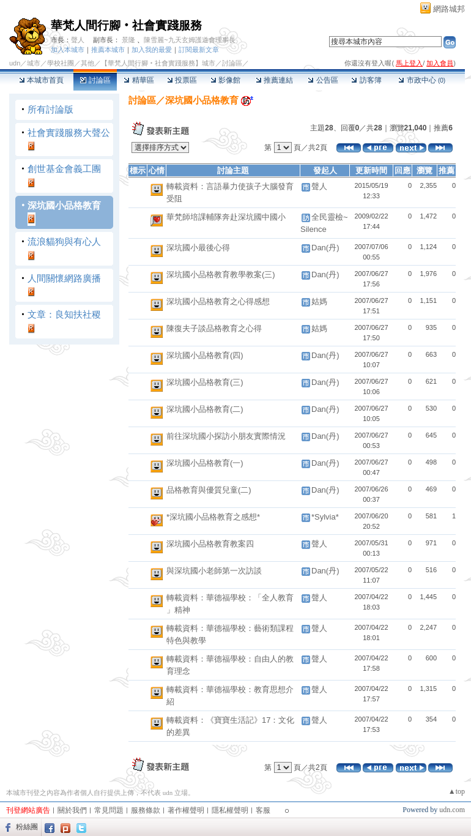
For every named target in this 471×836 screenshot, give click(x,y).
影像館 (225, 80)
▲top (456, 791)
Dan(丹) (325, 247)
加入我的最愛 (152, 49)
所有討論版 (50, 109)
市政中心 (421, 80)
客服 (263, 810)
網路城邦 (449, 8)
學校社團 (60, 63)
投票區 (182, 80)
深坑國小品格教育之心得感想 (218, 301)
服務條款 (145, 810)
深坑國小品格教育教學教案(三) (220, 274)
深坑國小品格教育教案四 (210, 543)
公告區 (323, 80)
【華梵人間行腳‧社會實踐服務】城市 (158, 63)
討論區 (95, 80)
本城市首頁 (41, 80)
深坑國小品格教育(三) (204, 382)
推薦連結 (274, 80)
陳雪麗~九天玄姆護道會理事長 (189, 39)
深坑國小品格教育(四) (204, 355)
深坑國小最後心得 (198, 247)
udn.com (452, 809)
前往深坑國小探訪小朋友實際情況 (226, 436)
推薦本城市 (108, 49)
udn (14, 63)
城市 (33, 63)
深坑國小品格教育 (64, 205)
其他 (87, 63)
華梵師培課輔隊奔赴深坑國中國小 (226, 217)
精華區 (139, 80)
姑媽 (319, 301)
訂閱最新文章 (199, 49)
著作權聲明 (186, 810)
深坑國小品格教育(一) (204, 463)
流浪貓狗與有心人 (64, 241)
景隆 (128, 39)
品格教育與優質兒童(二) (208, 490)
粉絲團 (27, 827)
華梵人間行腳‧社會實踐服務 (126, 25)
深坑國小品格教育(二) (204, 409)
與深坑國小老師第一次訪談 (214, 570)
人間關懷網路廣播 (64, 278)
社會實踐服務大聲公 (69, 132)
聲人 (77, 39)
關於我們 (72, 810)
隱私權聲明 (230, 810)
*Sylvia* (325, 516)
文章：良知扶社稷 (64, 314)
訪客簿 (366, 80)
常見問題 (109, 810)
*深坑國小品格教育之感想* (213, 516)
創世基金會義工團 (64, 168)
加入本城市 (67, 49)
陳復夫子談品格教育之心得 (214, 328)
